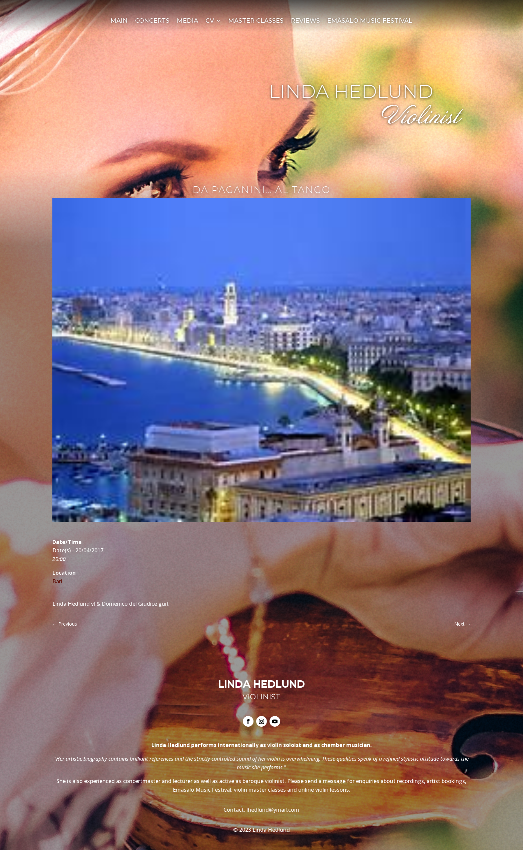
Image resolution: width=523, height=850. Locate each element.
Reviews (305, 21)
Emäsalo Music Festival (369, 21)
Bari (57, 581)
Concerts (152, 21)
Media (187, 21)
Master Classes (256, 21)
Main (119, 21)
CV (209, 21)
